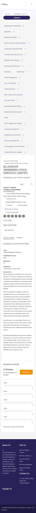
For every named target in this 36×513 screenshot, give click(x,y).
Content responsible (12, 212)
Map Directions (9, 230)
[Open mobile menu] (32, 4)
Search (16, 18)
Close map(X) (7, 220)
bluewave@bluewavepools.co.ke (16, 202)
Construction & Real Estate (11, 161)
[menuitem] (13, 26)
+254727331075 (11, 199)
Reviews (19, 238)
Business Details (8, 238)
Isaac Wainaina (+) (9, 191)
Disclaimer (22, 507)
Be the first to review (11, 209)
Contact (9, 205)
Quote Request (21, 205)
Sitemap (28, 507)
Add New (26, 372)
